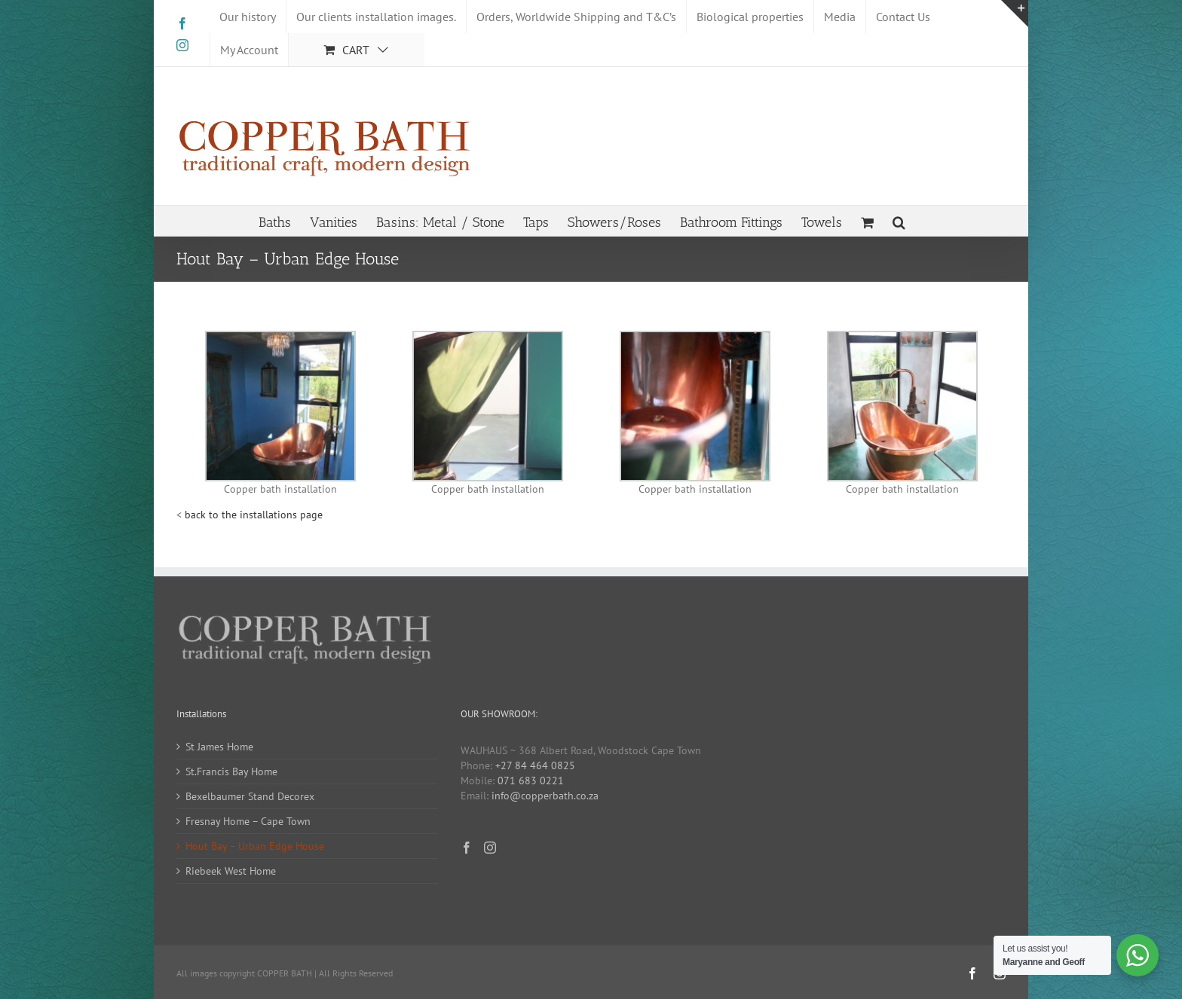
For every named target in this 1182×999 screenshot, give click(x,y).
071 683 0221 (531, 780)
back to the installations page (254, 514)
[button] (899, 221)
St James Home (219, 746)
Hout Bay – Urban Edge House (254, 846)
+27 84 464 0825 (535, 765)
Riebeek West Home (230, 870)
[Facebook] (467, 848)
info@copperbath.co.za (545, 795)
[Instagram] (490, 848)
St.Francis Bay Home (231, 771)
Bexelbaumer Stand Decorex (249, 796)
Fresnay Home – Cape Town (248, 821)
